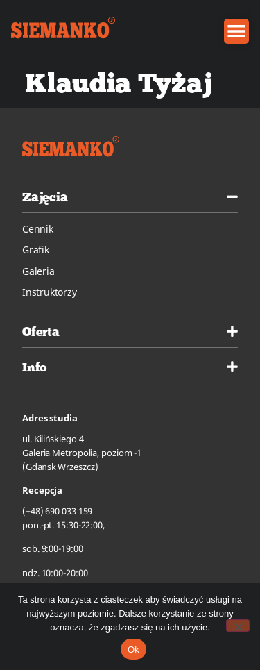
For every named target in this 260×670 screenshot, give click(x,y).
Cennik (37, 228)
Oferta (41, 332)
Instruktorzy (49, 292)
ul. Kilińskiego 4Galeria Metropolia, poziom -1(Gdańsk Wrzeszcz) (81, 453)
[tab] (130, 195)
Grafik (35, 249)
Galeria (38, 271)
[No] (238, 625)
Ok (133, 649)
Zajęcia (45, 197)
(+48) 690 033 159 (57, 511)
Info (34, 367)
